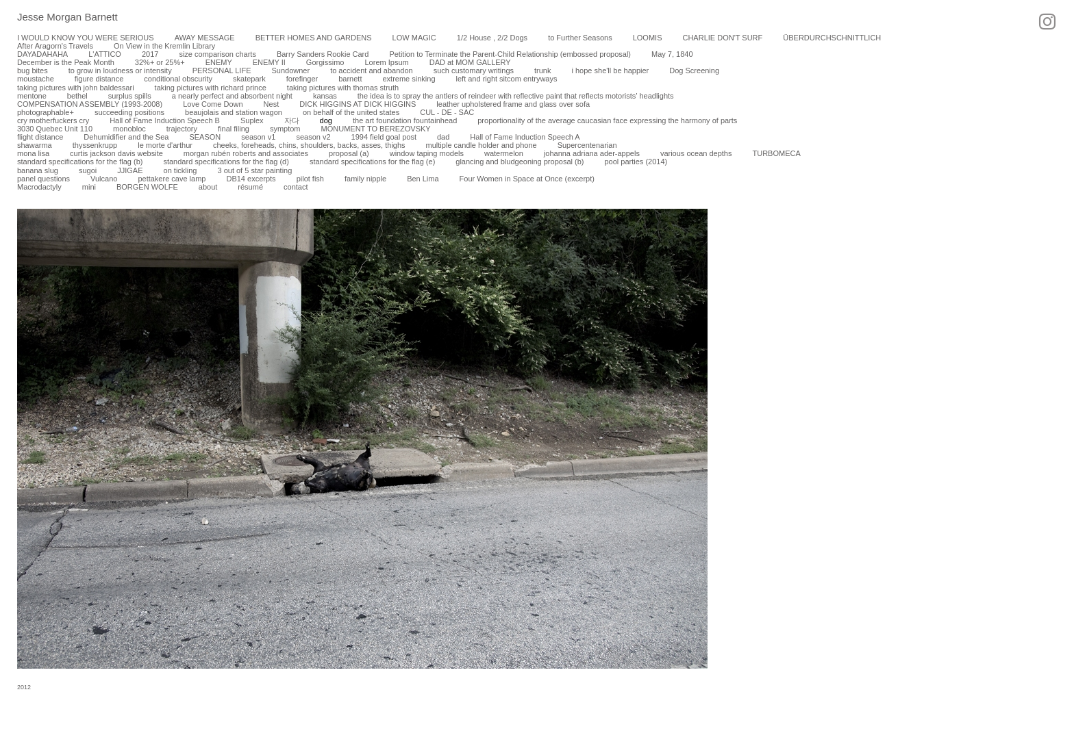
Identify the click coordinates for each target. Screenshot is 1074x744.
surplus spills (129, 96)
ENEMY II (269, 62)
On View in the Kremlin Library (164, 46)
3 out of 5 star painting (254, 170)
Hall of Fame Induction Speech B (165, 120)
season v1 (258, 137)
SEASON (205, 137)
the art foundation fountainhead (405, 120)
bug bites (32, 70)
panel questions (43, 179)
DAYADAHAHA (42, 54)
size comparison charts (217, 54)
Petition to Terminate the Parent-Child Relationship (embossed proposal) (510, 54)
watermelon (503, 153)
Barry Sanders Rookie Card (323, 54)
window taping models (427, 153)
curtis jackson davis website (116, 153)
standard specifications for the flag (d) (225, 161)
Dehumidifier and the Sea (126, 137)
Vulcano (103, 179)
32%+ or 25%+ (160, 62)
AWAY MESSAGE (205, 38)
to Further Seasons (580, 38)
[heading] (59, 18)
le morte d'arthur (165, 145)
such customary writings (474, 70)
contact (296, 187)
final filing (233, 129)
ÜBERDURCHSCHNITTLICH (832, 38)
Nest (271, 104)
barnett (350, 79)
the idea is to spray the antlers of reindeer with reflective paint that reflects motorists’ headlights (516, 96)
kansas (325, 96)
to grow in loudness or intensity (120, 70)
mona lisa (33, 153)
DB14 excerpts (250, 179)
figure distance (99, 79)
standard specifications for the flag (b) (79, 161)
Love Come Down (212, 104)
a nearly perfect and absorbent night (232, 96)
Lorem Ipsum (386, 62)
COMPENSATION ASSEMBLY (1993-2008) (89, 104)
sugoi (88, 170)
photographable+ (45, 112)
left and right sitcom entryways (507, 79)
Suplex (252, 120)
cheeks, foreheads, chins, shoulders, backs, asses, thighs (309, 145)
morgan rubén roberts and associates (246, 153)
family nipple (365, 179)
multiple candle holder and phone (481, 145)
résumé (250, 187)
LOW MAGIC (414, 38)
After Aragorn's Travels (55, 46)
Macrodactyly (39, 187)
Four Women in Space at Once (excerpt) (527, 179)
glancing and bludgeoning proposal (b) (519, 161)
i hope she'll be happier (610, 70)
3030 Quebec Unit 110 (54, 129)
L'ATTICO (104, 54)
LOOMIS (647, 38)
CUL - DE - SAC (447, 112)
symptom (285, 129)
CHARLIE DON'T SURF (722, 38)
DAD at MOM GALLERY (470, 62)
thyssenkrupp (95, 145)
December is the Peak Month (65, 62)
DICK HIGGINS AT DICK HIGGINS (357, 104)
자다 (291, 120)
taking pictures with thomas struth (343, 88)
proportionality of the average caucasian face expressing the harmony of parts (607, 120)
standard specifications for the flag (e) (372, 161)
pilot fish (310, 179)
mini (89, 187)
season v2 (313, 137)
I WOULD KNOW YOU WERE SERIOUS (85, 38)
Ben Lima (422, 179)
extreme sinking (408, 79)
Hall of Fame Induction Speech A (524, 137)
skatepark (249, 79)
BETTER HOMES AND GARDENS (313, 38)
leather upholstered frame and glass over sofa (513, 104)
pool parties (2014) (635, 161)
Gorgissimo (325, 62)
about (208, 187)
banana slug (37, 170)
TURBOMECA (776, 153)
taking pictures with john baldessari (75, 88)
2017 (150, 54)
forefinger (302, 79)
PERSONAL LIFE (221, 70)
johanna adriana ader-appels (592, 153)
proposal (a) (349, 153)
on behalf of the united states (351, 112)
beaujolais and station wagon (233, 112)
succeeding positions (129, 112)
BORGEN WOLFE (147, 187)
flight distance (40, 137)
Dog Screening (694, 70)
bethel (77, 96)
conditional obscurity (178, 79)
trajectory (181, 129)
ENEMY (218, 62)
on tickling (180, 170)
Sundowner (290, 70)
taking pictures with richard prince (210, 88)
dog (326, 120)
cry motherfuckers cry (53, 120)
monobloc (129, 129)
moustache (35, 79)
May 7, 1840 (672, 54)
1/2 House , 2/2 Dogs (492, 38)
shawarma (34, 145)
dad (443, 137)
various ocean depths (696, 153)
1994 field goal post (383, 137)
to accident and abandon (371, 70)
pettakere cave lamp (171, 179)
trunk (542, 70)
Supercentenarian (587, 145)
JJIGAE (129, 170)
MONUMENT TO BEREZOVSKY (376, 129)
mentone (32, 96)
